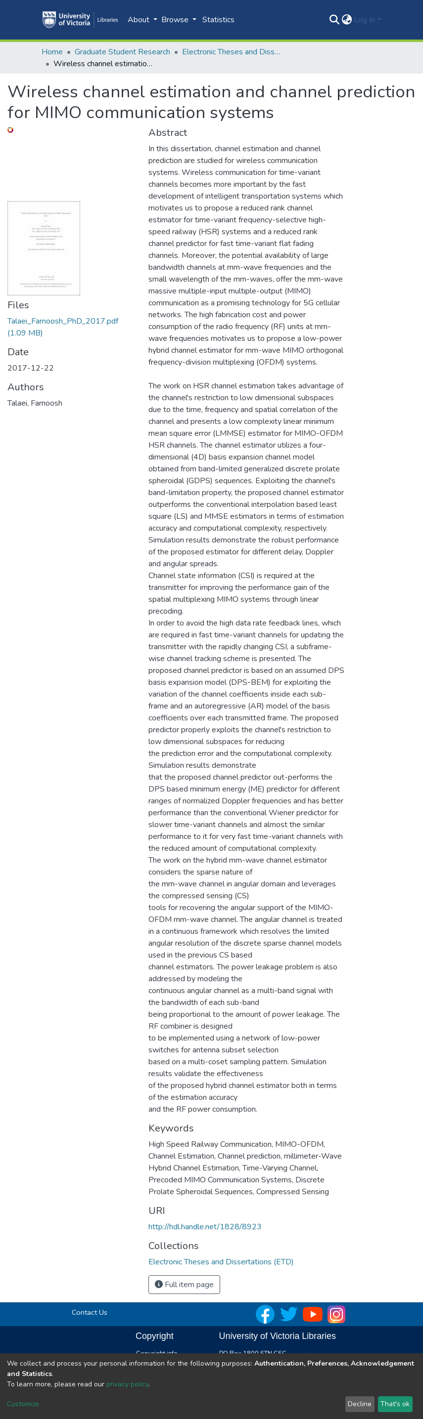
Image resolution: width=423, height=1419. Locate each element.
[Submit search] (334, 20)
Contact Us (89, 1312)
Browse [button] (175, 19)
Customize (23, 1404)
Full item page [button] (184, 1284)
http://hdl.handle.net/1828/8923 (205, 1226)
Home (52, 51)
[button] (346, 20)
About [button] (139, 19)
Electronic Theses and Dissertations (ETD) (231, 51)
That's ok (395, 1404)
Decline (360, 1404)
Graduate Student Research (122, 51)
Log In (364, 19)
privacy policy (127, 1384)
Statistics (218, 19)
